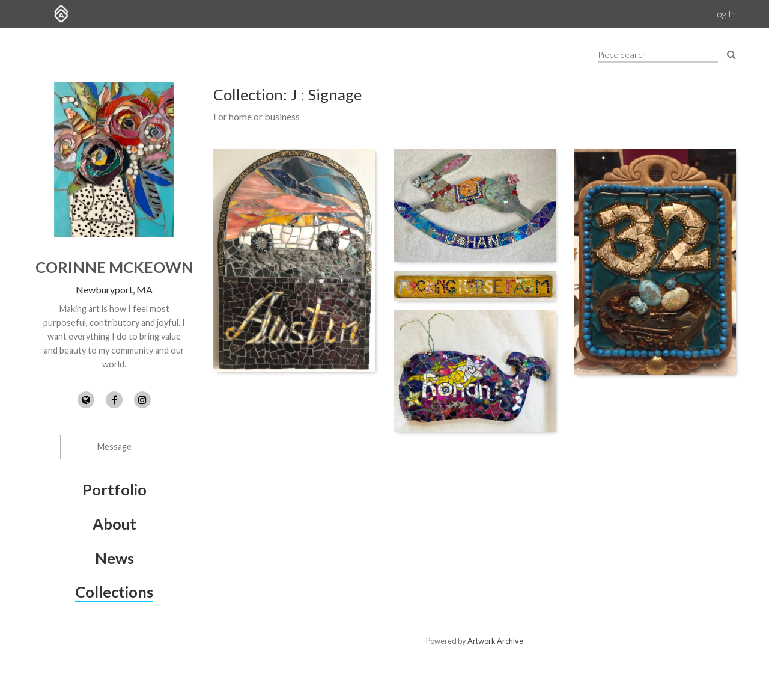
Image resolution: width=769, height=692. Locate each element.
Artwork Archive (495, 641)
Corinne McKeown (114, 267)
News (114, 558)
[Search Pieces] (731, 54)
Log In (723, 13)
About (114, 524)
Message (114, 446)
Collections (114, 592)
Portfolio (114, 489)
